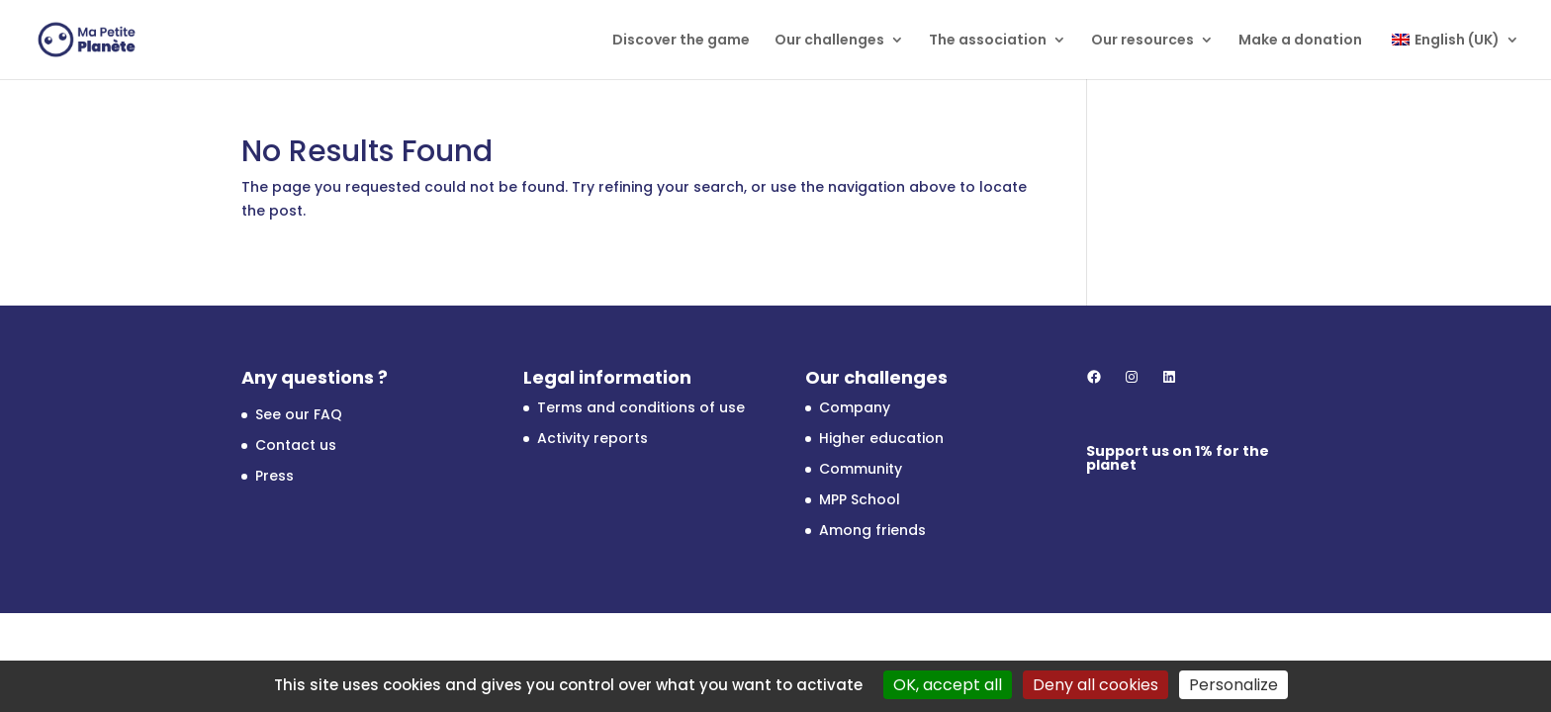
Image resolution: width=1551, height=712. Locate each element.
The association (988, 41)
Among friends (872, 530)
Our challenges (829, 41)
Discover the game (681, 41)
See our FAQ (298, 414)
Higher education (881, 438)
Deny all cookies (1095, 684)
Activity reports (592, 438)
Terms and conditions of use (641, 407)
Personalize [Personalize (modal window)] (1233, 684)
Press (274, 476)
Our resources (1142, 41)
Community (860, 469)
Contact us (295, 445)
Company (854, 407)
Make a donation (1300, 41)
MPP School (859, 499)
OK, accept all (947, 684)
